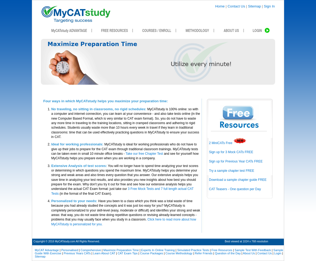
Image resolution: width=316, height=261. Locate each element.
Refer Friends (204, 253)
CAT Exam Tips (128, 253)
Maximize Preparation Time (121, 250)
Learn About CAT (104, 253)
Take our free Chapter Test (144, 154)
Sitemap (254, 6)
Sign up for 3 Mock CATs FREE (231, 152)
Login (277, 253)
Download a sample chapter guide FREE (238, 180)
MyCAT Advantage (47, 250)
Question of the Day (228, 253)
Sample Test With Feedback (253, 250)
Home (220, 6)
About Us (249, 253)
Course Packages (151, 253)
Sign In (269, 6)
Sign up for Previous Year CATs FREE (236, 161)
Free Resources (221, 250)
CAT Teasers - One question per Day (235, 189)
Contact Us (236, 6)
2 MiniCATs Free (227, 143)
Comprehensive (90, 250)
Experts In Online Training (158, 250)
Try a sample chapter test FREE (231, 171)
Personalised (69, 250)
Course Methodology (179, 253)
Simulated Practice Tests (193, 250)
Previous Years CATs (77, 253)
